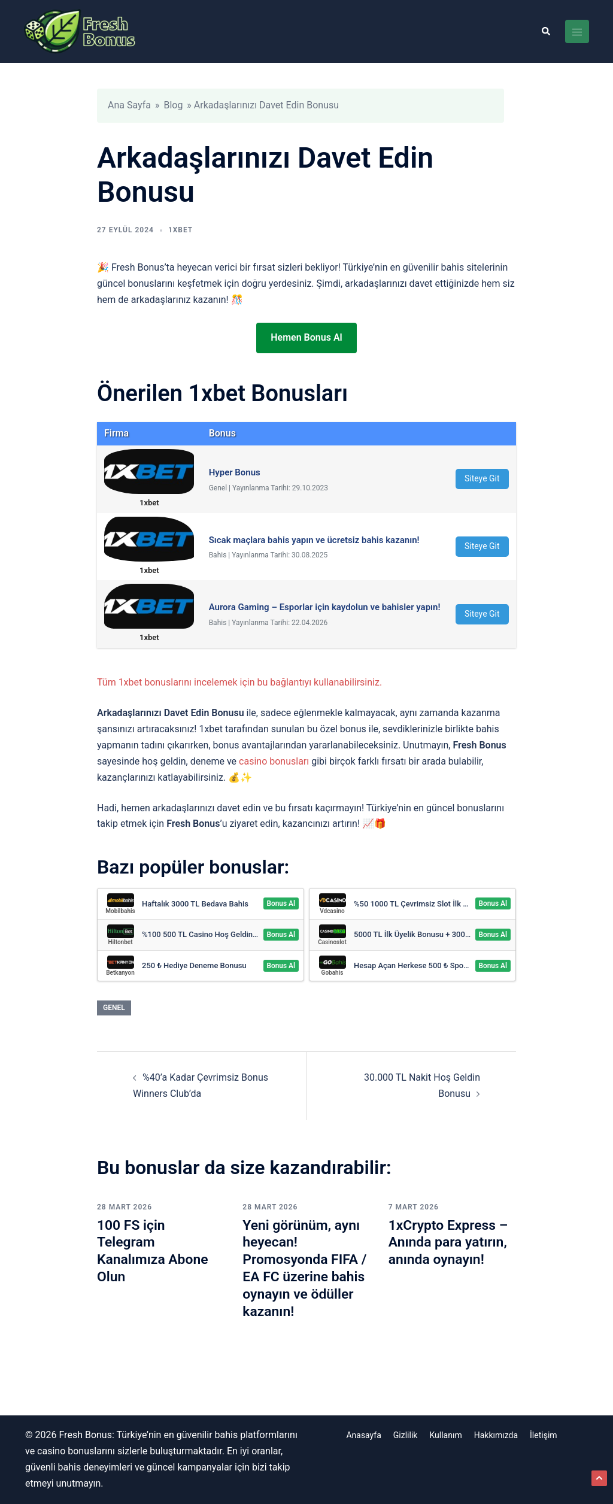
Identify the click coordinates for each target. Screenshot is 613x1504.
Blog (173, 105)
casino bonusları (274, 761)
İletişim (543, 1435)
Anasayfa (363, 1435)
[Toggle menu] (577, 32)
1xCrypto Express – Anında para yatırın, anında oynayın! (451, 1242)
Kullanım (445, 1435)
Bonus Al (280, 904)
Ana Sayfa (129, 105)
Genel (114, 1007)
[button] (545, 31)
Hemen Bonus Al (306, 337)
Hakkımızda (496, 1435)
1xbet (180, 230)
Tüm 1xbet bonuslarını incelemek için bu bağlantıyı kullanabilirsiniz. (239, 682)
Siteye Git (482, 478)
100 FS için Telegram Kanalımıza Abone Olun (155, 1251)
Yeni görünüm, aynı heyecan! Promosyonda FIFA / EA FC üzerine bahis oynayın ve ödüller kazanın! (303, 1268)
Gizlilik (405, 1435)
